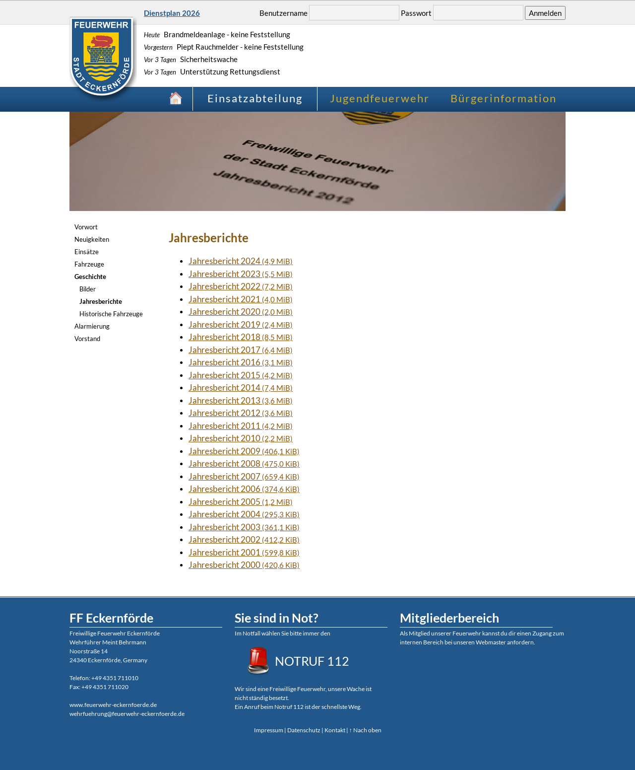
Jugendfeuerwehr (380, 98)
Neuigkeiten (91, 239)
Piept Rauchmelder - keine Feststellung (224, 46)
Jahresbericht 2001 (244, 552)
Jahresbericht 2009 (244, 451)
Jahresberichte (100, 301)
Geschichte (90, 276)
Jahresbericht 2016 (241, 362)
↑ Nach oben (365, 730)
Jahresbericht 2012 (241, 413)
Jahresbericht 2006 (244, 489)
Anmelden (545, 12)
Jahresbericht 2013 (241, 400)
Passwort (416, 12)
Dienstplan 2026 (172, 12)
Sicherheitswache (191, 59)
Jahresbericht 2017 (241, 350)
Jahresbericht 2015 (241, 375)
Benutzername (283, 12)
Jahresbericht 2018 (241, 337)
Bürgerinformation (503, 98)
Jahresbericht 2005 (241, 501)
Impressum (268, 730)
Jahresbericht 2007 (244, 476)
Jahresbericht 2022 (241, 286)
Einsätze (86, 252)
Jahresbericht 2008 (244, 463)
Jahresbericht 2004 (244, 514)
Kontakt (334, 730)
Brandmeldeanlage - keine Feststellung (217, 34)
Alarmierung (92, 326)
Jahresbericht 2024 (241, 261)
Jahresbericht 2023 (241, 274)
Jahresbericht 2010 (241, 438)
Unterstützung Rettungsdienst (212, 71)
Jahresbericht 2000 (244, 565)
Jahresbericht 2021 (241, 299)
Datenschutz (303, 730)
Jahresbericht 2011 (241, 425)
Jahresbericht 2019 (241, 324)
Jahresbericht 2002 (244, 539)
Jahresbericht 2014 (241, 387)
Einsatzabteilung (255, 98)
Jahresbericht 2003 (244, 527)
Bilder (87, 289)
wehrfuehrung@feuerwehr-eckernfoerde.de (127, 713)
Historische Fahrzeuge (111, 314)
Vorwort (86, 227)
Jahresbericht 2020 (241, 311)
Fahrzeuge (89, 264)
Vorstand (87, 339)
